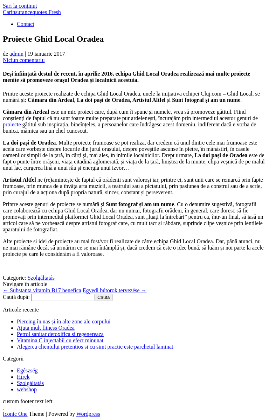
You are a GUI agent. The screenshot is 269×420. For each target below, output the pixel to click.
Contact (25, 24)
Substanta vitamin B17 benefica (42, 290)
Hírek (23, 377)
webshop (27, 389)
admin (16, 54)
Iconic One (15, 414)
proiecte (12, 124)
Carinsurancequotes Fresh (32, 12)
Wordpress (88, 414)
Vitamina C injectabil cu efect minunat (60, 340)
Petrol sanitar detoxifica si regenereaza (60, 334)
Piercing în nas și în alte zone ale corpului (63, 321)
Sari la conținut (20, 6)
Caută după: (16, 297)
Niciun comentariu (24, 60)
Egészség (27, 370)
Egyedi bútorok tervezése (115, 290)
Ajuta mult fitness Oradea (46, 328)
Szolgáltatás (41, 278)
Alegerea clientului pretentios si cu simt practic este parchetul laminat (95, 347)
